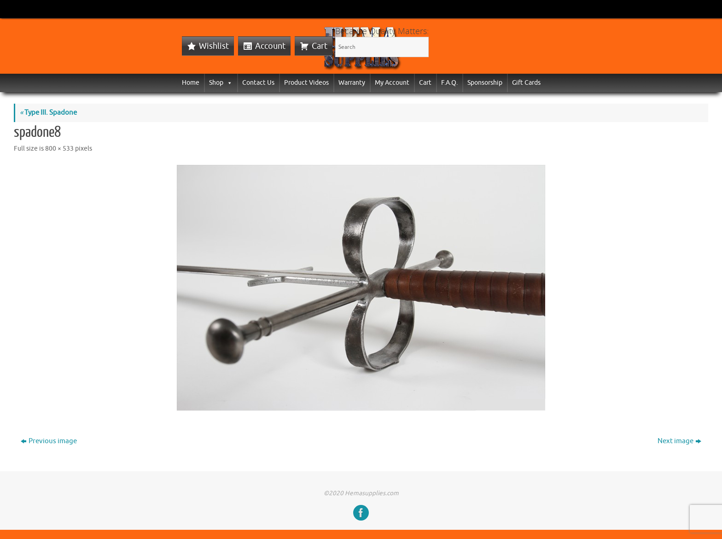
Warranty (351, 83)
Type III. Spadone (48, 112)
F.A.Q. (449, 83)
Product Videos (306, 83)
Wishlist (214, 46)
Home (190, 83)
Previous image (49, 441)
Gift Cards (526, 83)
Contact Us (258, 83)
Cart (319, 46)
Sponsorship (484, 83)
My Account (392, 83)
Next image (679, 441)
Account (270, 46)
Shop (221, 83)
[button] (228, 83)
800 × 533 (59, 148)
